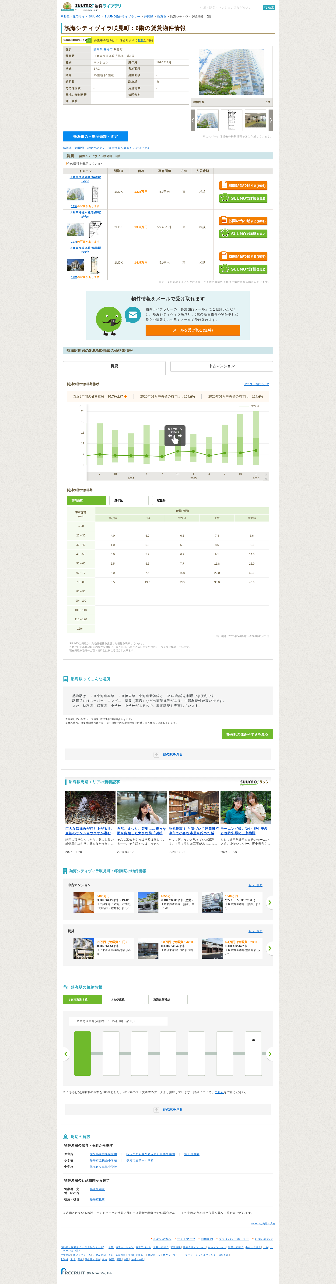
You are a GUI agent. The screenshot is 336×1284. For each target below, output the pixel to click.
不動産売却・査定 (103, 1255)
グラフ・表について (256, 384)
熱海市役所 (97, 1199)
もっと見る (255, 885)
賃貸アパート (143, 1247)
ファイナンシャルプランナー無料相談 (207, 1255)
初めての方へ (162, 1239)
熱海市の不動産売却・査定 (95, 136)
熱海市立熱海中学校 (103, 1166)
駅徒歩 (161, 500)
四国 (119, 1259)
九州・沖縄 (137, 1259)
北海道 (64, 1259)
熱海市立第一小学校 (140, 1160)
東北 (73, 1259)
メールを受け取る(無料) (193, 330)
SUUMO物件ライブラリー (122, 16)
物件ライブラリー (173, 1255)
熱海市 (161, 16)
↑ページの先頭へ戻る (263, 1223)
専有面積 (77, 500)
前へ (66, 1054)
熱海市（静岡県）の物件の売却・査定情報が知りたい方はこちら (107, 148)
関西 (112, 1259)
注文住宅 (66, 1255)
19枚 (74, 206)
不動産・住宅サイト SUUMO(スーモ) (82, 1247)
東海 (104, 1259)
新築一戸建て (236, 1247)
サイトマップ (186, 1239)
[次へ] (269, 903)
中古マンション (217, 1247)
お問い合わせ (264, 1239)
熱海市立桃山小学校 (103, 1160)
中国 (126, 1259)
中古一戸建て (253, 1247)
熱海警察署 (97, 1189)
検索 (271, 7)
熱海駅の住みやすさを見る (247, 734)
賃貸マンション (125, 1247)
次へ (269, 1054)
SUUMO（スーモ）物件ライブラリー (92, 6)
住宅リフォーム (82, 1255)
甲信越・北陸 (92, 1259)
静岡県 (148, 16)
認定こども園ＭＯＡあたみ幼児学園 (150, 1154)
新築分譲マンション (194, 1247)
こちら (219, 1092)
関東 (80, 1259)
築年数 (118, 500)
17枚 (74, 277)
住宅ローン (154, 1255)
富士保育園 (192, 1154)
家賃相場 (176, 1247)
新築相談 (121, 1255)
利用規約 (207, 1239)
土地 (265, 1247)
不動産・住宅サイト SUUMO (81, 16)
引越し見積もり (137, 1255)
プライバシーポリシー (234, 1239)
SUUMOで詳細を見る (243, 198)
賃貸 (141, 40)
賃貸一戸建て (161, 1247)
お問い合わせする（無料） (243, 186)
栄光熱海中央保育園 (103, 1154)
